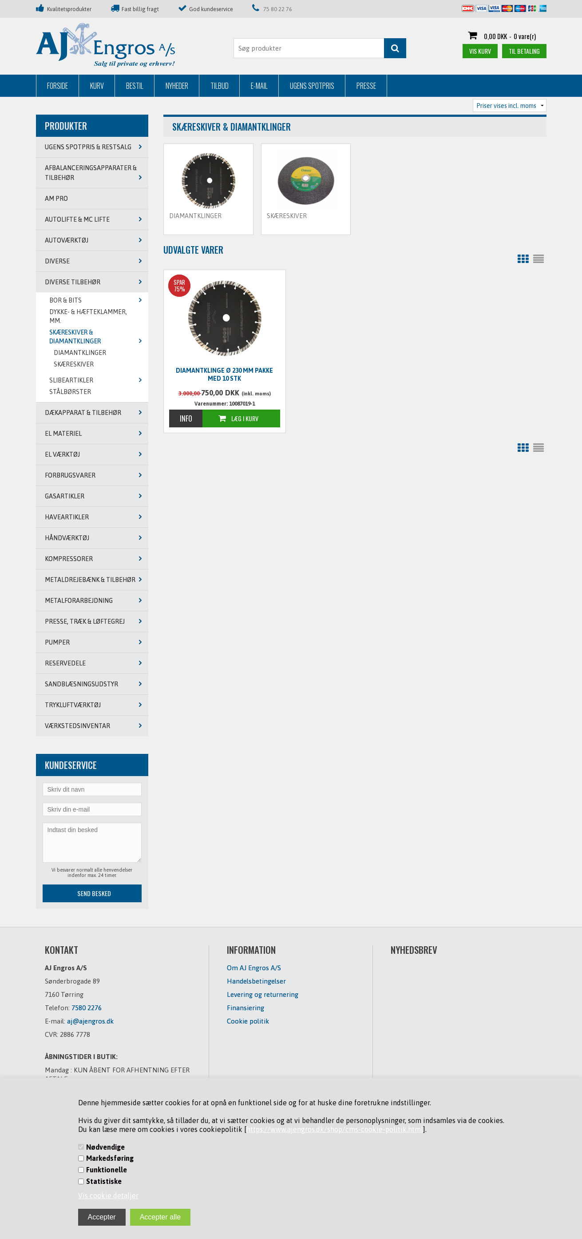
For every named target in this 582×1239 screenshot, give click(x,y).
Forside (57, 85)
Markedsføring (110, 1158)
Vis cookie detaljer (108, 1195)
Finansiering (245, 1008)
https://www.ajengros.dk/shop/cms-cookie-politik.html (334, 1129)
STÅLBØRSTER (70, 391)
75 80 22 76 (277, 9)
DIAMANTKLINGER (80, 352)
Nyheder (177, 85)
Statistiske (104, 1181)
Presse (366, 85)
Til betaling (524, 51)
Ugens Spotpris (312, 85)
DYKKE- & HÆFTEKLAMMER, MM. (88, 316)
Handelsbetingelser (256, 981)
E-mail (259, 85)
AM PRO (56, 198)
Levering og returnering (262, 994)
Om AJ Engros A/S (254, 968)
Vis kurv (480, 51)
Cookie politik (248, 1021)
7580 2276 (86, 1008)
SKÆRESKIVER (74, 364)
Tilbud (219, 85)
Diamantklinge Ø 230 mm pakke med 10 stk (224, 374)
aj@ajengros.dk (90, 1021)
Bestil (134, 85)
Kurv (97, 85)
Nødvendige (105, 1147)
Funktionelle (106, 1170)
